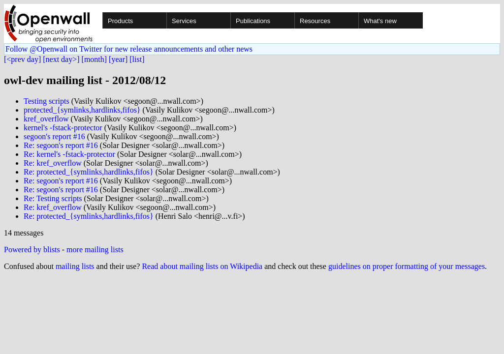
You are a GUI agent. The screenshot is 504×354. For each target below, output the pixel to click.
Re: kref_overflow (53, 163)
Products (120, 21)
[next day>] (61, 59)
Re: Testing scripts (53, 198)
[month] (94, 59)
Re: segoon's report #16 (61, 145)
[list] (136, 59)
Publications (253, 21)
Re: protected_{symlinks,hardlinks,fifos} (89, 172)
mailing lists (75, 266)
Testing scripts (46, 101)
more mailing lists (95, 249)
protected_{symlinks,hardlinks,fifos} (82, 110)
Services (184, 21)
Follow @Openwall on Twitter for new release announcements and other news (128, 49)
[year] (118, 59)
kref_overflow (46, 119)
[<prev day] (22, 59)
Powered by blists (32, 249)
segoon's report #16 (54, 136)
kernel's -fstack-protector (63, 127)
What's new (380, 21)
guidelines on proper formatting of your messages (406, 266)
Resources (315, 21)
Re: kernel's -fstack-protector (69, 154)
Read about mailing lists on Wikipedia (202, 266)
